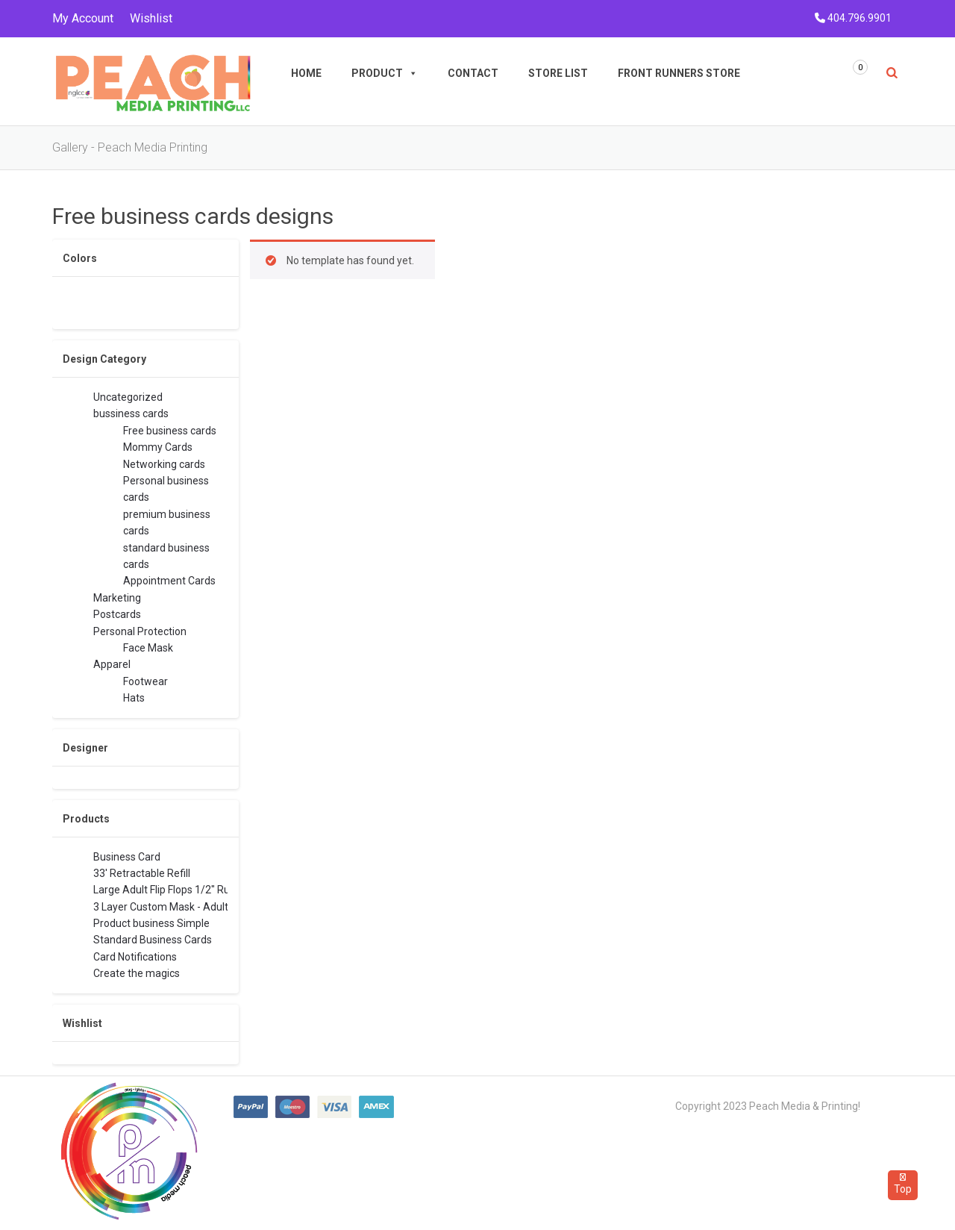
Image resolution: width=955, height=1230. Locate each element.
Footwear (145, 681)
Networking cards (164, 464)
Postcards (117, 614)
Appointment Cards (169, 580)
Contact (473, 73)
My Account (82, 18)
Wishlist (151, 18)
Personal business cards (166, 487)
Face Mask (148, 648)
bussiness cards (131, 413)
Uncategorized (128, 397)
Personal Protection (140, 631)
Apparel (112, 664)
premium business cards (166, 521)
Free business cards (169, 430)
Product (384, 73)
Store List (558, 73)
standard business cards (166, 555)
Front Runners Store (679, 73)
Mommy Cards (157, 447)
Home (306, 73)
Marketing (117, 598)
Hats (134, 698)
